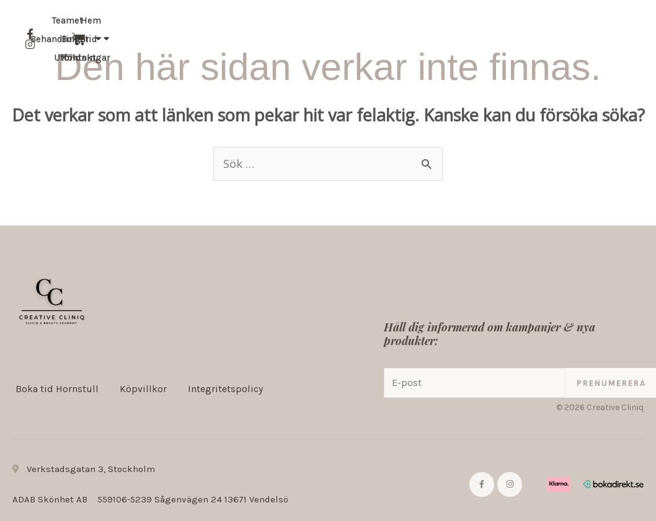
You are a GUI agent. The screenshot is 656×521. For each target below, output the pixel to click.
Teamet (424, 49)
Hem (138, 39)
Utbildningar (219, 58)
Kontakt (542, 49)
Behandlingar (202, 39)
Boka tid (482, 49)
